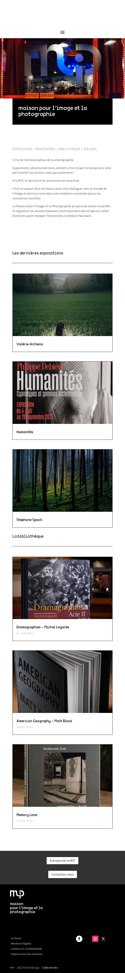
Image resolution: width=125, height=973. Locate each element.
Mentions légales (21, 943)
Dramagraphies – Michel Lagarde (42, 627)
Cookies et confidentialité (26, 948)
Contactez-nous (62, 874)
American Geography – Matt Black (44, 721)
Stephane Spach (29, 519)
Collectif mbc (50, 967)
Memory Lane (26, 814)
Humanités (24, 432)
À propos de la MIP (62, 860)
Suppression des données (27, 954)
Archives (16, 938)
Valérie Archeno (29, 344)
